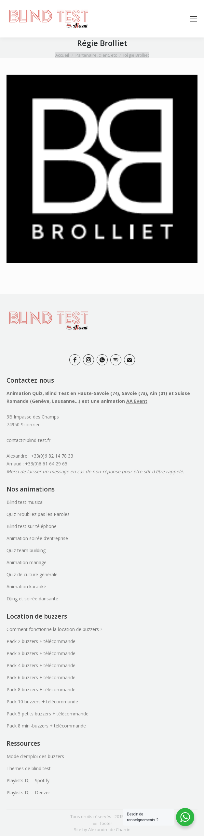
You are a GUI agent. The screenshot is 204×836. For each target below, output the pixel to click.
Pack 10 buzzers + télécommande (42, 701)
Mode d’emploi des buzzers (35, 756)
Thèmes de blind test (29, 768)
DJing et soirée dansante (32, 598)
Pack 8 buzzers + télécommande (41, 689)
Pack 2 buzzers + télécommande (41, 641)
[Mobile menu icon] (193, 19)
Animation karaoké (26, 586)
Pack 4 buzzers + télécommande (41, 665)
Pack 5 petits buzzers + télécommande (47, 714)
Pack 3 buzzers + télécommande (41, 653)
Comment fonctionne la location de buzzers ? (54, 629)
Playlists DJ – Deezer (28, 792)
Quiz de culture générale (32, 574)
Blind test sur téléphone (32, 526)
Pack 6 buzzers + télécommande (41, 677)
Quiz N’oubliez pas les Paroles (38, 514)
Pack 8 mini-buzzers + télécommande (46, 726)
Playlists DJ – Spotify (28, 780)
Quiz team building (26, 550)
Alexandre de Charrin (109, 829)
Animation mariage (27, 562)
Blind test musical (25, 502)
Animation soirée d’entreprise (37, 538)
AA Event (136, 401)
